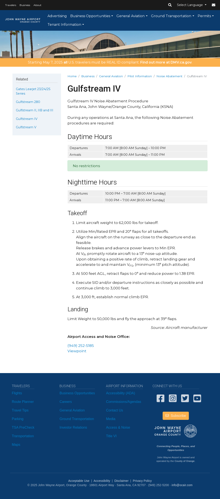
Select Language (190, 5)
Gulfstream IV (26, 119)
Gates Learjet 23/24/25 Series (33, 91)
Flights (17, 393)
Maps (16, 444)
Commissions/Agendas (123, 402)
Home (72, 76)
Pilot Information (139, 76)
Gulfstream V (26, 127)
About (37, 5)
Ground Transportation (171, 16)
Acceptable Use (79, 480)
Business (25, 5)
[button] (169, 5)
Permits (204, 16)
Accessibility (101, 480)
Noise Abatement (169, 76)
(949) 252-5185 (80, 345)
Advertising (57, 16)
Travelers (10, 5)
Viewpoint (76, 351)
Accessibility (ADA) (120, 393)
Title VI (111, 436)
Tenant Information (64, 25)
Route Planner (23, 402)
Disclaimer (122, 480)
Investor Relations (73, 427)
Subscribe (175, 415)
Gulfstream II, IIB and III (34, 110)
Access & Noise (118, 427)
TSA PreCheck (23, 427)
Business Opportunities (90, 16)
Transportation (23, 436)
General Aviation (130, 16)
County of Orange (185, 461)
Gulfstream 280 (28, 102)
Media (110, 419)
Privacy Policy (142, 480)
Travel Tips (20, 410)
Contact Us (114, 410)
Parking (17, 419)
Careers (66, 402)
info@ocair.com (182, 485)
